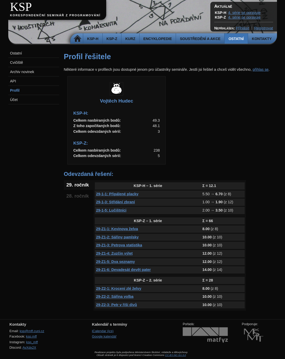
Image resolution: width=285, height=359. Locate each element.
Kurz (130, 39)
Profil (15, 90)
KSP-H (92, 39)
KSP (21, 6)
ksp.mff (31, 336)
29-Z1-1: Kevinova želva (117, 229)
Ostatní (236, 39)
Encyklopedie (157, 39)
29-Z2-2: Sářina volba (115, 296)
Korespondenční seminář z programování (55, 15)
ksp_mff (32, 342)
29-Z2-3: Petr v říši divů (116, 305)
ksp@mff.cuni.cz (32, 331)
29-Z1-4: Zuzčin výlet (114, 253)
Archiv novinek (22, 72)
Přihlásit (242, 28)
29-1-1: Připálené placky (117, 194)
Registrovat (263, 28)
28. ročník (77, 196)
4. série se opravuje (244, 13)
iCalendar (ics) (103, 331)
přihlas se (261, 69)
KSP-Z (111, 39)
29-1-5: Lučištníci (111, 210)
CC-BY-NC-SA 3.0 (175, 355)
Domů (77, 39)
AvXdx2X (29, 347)
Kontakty (262, 39)
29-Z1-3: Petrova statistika (119, 245)
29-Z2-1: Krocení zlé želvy (118, 288)
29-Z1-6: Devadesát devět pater (123, 270)
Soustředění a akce (200, 39)
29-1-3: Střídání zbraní (115, 202)
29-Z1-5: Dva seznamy (115, 262)
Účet (14, 100)
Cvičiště (16, 62)
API (13, 81)
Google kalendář (104, 336)
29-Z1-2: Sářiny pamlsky (117, 237)
